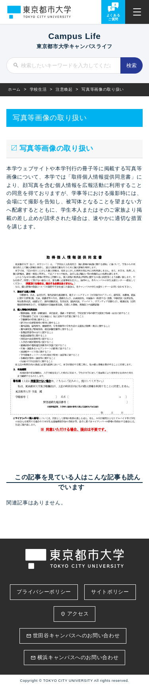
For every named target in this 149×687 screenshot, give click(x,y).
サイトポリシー (110, 592)
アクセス (74, 614)
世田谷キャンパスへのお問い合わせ (73, 635)
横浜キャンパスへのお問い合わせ (75, 657)
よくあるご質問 (113, 11)
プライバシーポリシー (44, 592)
